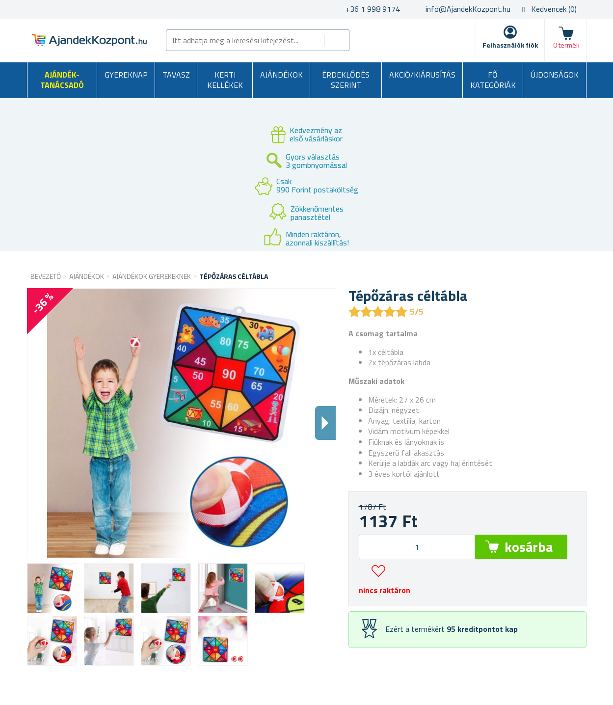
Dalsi (325, 423)
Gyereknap (126, 75)
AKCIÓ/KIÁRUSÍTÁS (422, 75)
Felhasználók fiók (510, 45)
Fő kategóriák (493, 80)
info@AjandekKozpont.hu (468, 9)
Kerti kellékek (225, 80)
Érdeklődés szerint (346, 80)
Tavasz (176, 75)
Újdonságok (555, 75)
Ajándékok (281, 75)
